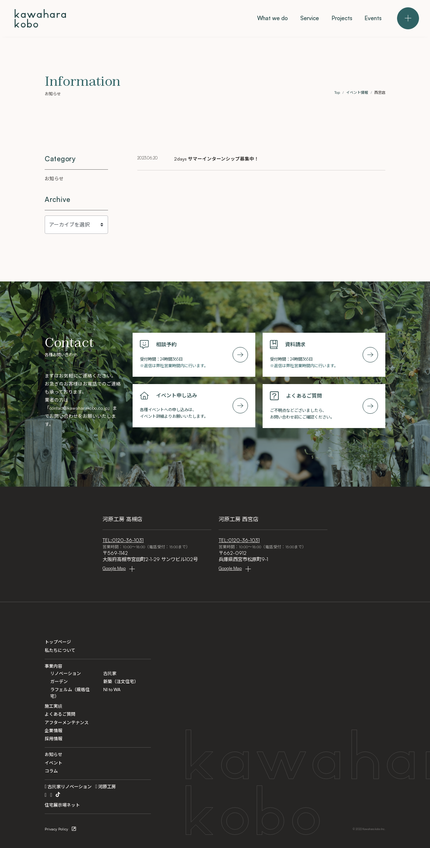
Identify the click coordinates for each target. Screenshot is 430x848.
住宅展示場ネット (62, 805)
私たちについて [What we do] (60, 650)
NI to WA (112, 689)
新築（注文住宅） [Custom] (120, 681)
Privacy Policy (56, 829)
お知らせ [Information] (53, 754)
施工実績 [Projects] (53, 706)
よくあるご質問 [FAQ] (60, 714)
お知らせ (54, 178)
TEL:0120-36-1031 (123, 540)
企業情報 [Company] (53, 730)
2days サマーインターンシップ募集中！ (216, 159)
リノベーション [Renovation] (65, 673)
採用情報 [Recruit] (53, 738)
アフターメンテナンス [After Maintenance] (67, 722)
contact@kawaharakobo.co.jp (78, 408)
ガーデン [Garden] (59, 681)
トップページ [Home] (58, 642)
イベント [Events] (53, 763)
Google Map (114, 568)
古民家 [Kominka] (109, 673)
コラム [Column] (51, 771)
